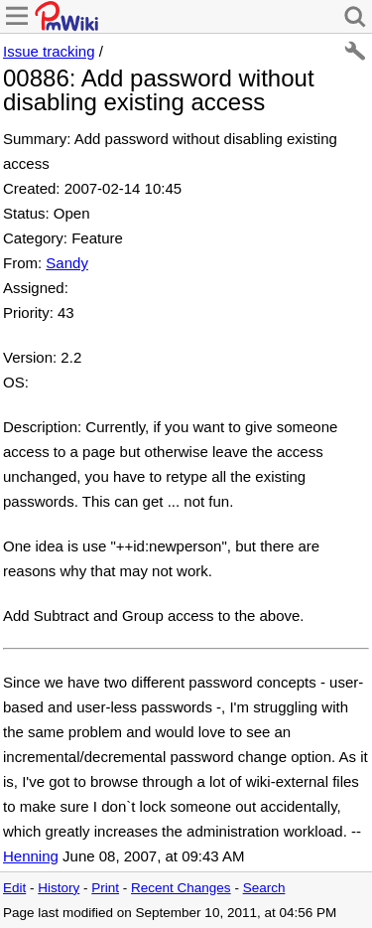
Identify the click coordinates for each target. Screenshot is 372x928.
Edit (14, 887)
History (58, 887)
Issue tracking (49, 51)
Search (264, 887)
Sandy (67, 262)
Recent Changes (181, 887)
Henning (31, 856)
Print (105, 887)
